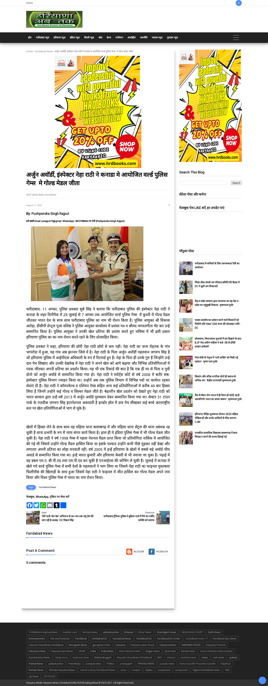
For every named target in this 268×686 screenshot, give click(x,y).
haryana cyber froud (142, 645)
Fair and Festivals (60, 638)
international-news (130, 651)
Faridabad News (44, 51)
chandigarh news (166, 632)
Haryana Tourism (216, 645)
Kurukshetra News (39, 657)
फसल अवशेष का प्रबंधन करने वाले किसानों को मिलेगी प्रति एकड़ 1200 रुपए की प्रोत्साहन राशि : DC (218, 323)
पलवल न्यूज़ (157, 37)
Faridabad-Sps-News (225, 638)
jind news (170, 651)
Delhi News (214, 632)
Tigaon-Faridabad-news (206, 670)
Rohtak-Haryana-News (62, 670)
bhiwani (128, 632)
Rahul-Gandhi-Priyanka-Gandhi (198, 663)
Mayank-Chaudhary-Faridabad (134, 657)
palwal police (56, 663)
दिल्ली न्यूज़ (89, 37)
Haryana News (167, 645)
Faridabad (81, 638)
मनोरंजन (119, 37)
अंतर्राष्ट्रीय (131, 37)
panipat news (93, 663)
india (93, 651)
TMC (227, 670)
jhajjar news (153, 651)
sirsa (123, 670)
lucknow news (81, 657)
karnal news (188, 651)
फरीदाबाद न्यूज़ (42, 37)
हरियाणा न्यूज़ (59, 37)
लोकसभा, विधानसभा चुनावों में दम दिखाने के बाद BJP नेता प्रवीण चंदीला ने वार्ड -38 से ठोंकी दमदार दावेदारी (218, 342)
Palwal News (36, 663)
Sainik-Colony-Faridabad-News (97, 670)
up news (34, 676)
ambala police (111, 632)
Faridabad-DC (144, 638)
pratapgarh (126, 663)
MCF (159, 657)
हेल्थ (109, 37)
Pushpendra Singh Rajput (50, 214)
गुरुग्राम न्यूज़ (172, 37)
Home (29, 2)
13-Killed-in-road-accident (43, 632)
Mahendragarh (103, 657)
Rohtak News (36, 670)
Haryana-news (37, 651)
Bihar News (144, 632)
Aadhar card (70, 632)
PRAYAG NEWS (146, 663)
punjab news (167, 663)
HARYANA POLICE (191, 645)
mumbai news (188, 657)
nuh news (218, 657)
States (149, 670)
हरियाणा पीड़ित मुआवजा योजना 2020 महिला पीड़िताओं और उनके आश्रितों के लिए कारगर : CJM (216, 418)
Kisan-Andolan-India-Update (216, 651)
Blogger (139, 551)
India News (107, 651)
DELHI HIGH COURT (192, 632)
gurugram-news (101, 645)
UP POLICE (49, 676)
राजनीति (143, 37)
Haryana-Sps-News (62, 651)
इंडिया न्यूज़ (75, 37)
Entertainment (37, 638)
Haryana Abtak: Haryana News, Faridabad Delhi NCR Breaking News (62, 682)
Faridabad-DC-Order (168, 638)
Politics (111, 663)
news (205, 657)
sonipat (135, 670)
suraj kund (164, 670)
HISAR (81, 651)
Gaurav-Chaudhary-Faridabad (46, 645)
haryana (120, 645)
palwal (233, 657)
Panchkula (75, 663)
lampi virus (61, 657)
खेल (100, 37)
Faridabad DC (99, 638)
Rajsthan (226, 663)
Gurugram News (78, 645)
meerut (171, 657)
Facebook (162, 551)
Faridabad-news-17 (196, 638)
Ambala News (90, 632)
